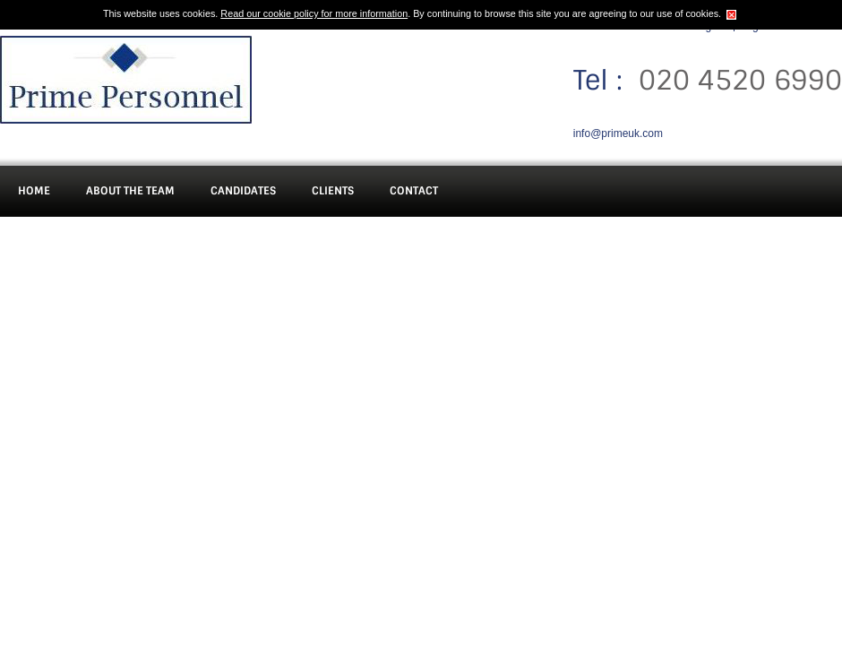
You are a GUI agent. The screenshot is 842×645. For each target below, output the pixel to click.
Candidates (243, 191)
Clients (333, 191)
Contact (414, 191)
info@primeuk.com (618, 133)
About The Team (130, 191)
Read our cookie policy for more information (314, 13)
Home (34, 191)
